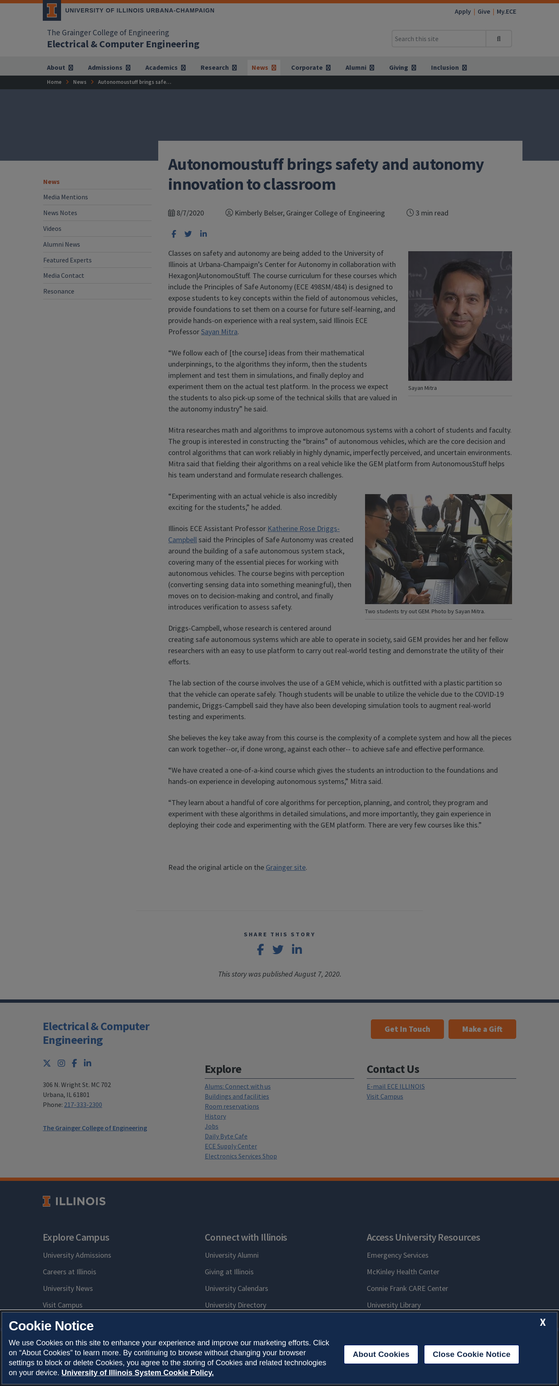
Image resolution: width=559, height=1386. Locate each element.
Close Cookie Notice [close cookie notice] (471, 1354)
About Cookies (381, 1354)
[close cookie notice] (542, 1322)
